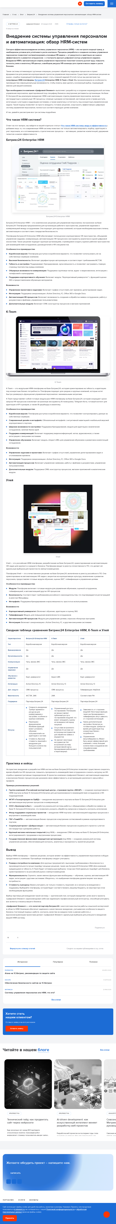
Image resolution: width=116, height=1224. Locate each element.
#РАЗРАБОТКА (14, 1118)
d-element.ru (19, 1209)
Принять (9, 1218)
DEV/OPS (8, 980)
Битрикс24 (40, 80)
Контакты (33, 1200)
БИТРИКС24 (13, 24)
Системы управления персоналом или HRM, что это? (30, 993)
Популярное (58, 962)
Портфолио (8, 1200)
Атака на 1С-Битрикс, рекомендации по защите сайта (30, 973)
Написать (15, 1173)
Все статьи (56, 1000)
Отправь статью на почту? (76, 24)
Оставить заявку (94, 3)
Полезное (93, 962)
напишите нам (58, 1163)
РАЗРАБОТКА (9, 970)
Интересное (23, 962)
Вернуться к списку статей (22, 948)
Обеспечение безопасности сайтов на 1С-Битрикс (28, 983)
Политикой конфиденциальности (60, 1209)
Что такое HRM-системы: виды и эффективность (84, 125)
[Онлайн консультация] (106, 1214)
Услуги (21, 1200)
